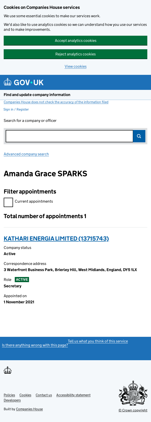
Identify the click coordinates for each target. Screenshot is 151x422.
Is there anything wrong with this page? (35, 345)
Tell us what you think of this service (98, 341)
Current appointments (28, 202)
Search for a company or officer (30, 120)
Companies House (29, 409)
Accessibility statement (73, 395)
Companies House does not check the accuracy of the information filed (56, 102)
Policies (9, 395)
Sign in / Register (16, 109)
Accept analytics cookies (75, 40)
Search (139, 136)
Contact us (44, 395)
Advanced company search (26, 154)
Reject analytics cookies (75, 54)
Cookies (25, 395)
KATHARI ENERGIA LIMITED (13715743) (56, 238)
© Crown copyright (133, 410)
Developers (12, 400)
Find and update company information (37, 94)
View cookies (76, 66)
